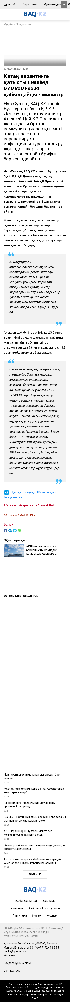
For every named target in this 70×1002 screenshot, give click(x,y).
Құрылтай (9, 4)
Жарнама (48, 901)
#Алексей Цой (45, 505)
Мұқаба (8, 24)
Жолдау (52, 915)
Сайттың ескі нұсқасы (44, 908)
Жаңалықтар (24, 24)
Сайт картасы (12, 970)
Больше (35, 874)
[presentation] (64, 4)
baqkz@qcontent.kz (15, 951)
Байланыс (17, 908)
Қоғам (36, 915)
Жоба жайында (26, 901)
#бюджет (10, 505)
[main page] (35, 16)
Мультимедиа (52, 4)
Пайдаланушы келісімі (17, 963)
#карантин (26, 505)
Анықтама (20, 915)
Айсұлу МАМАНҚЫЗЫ (19, 515)
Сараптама (30, 4)
